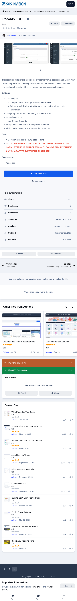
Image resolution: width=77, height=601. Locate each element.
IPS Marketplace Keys (15, 363)
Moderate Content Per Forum (24, 526)
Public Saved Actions (21, 512)
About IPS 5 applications (16, 370)
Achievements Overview (57, 341)
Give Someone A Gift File (22, 469)
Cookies (52, 576)
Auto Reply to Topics (20, 455)
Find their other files (27, 35)
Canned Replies (18, 483)
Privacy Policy (40, 576)
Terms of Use (36, 587)
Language (27, 576)
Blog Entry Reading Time (22, 541)
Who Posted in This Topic (23, 412)
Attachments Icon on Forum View (26, 440)
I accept (67, 586)
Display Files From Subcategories (19, 341)
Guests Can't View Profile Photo (26, 498)
